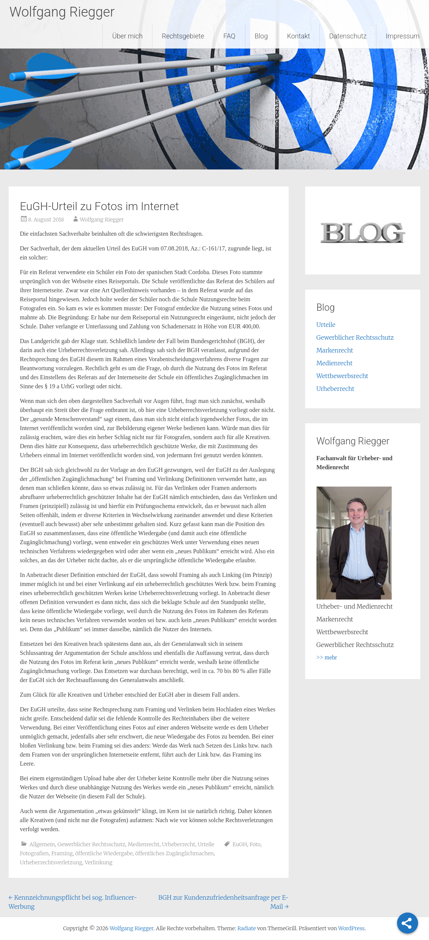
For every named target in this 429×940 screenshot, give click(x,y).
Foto (254, 844)
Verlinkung (99, 862)
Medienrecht (144, 844)
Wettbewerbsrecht (342, 376)
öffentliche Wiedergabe (104, 853)
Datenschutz (348, 36)
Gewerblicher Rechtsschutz (91, 844)
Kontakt (298, 36)
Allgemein (42, 844)
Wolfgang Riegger (62, 12)
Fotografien (34, 853)
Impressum (403, 36)
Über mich (127, 36)
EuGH (240, 844)
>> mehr (326, 657)
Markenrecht (334, 350)
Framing (62, 853)
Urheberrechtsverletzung (51, 862)
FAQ (230, 36)
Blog (261, 36)
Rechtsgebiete (183, 36)
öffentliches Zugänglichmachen (174, 853)
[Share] (407, 923)
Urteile (206, 844)
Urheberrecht (178, 844)
